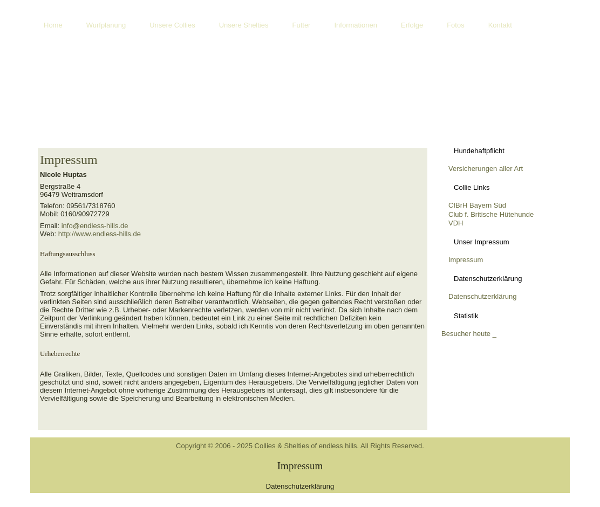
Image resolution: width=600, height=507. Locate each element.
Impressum (69, 160)
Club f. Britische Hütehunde (491, 214)
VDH (455, 223)
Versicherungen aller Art (485, 169)
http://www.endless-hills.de (99, 234)
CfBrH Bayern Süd (477, 205)
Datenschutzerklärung (482, 296)
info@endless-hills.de (95, 226)
